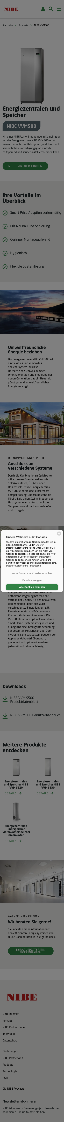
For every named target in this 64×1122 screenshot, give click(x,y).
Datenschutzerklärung (17, 566)
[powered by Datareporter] (59, 535)
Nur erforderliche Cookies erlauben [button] (32, 573)
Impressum (35, 566)
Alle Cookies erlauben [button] (32, 587)
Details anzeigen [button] (32, 580)
